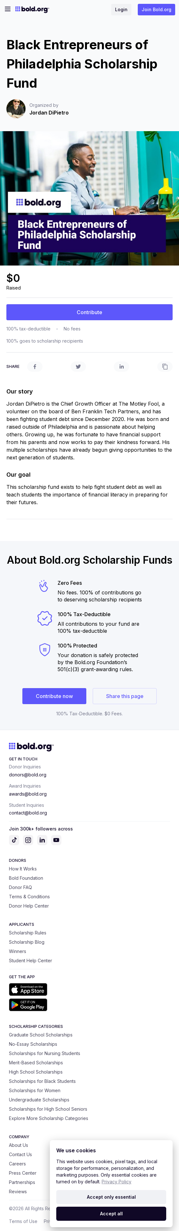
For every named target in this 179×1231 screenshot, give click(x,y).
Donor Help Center (29, 906)
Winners (17, 951)
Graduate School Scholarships (41, 1034)
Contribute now (54, 696)
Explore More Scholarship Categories (48, 1118)
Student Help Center (30, 960)
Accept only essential (111, 1197)
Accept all (111, 1213)
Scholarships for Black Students (42, 1081)
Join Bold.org (156, 9)
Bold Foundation (26, 878)
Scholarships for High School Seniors (48, 1109)
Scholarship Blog (26, 942)
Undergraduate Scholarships (39, 1099)
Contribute (89, 312)
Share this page (125, 696)
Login (121, 9)
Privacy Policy (116, 1181)
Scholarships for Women (34, 1090)
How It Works (23, 868)
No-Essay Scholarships (33, 1044)
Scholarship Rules (27, 932)
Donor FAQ (20, 887)
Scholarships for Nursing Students (44, 1053)
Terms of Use (23, 1221)
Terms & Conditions (29, 896)
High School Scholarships (36, 1072)
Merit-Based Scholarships (36, 1062)
